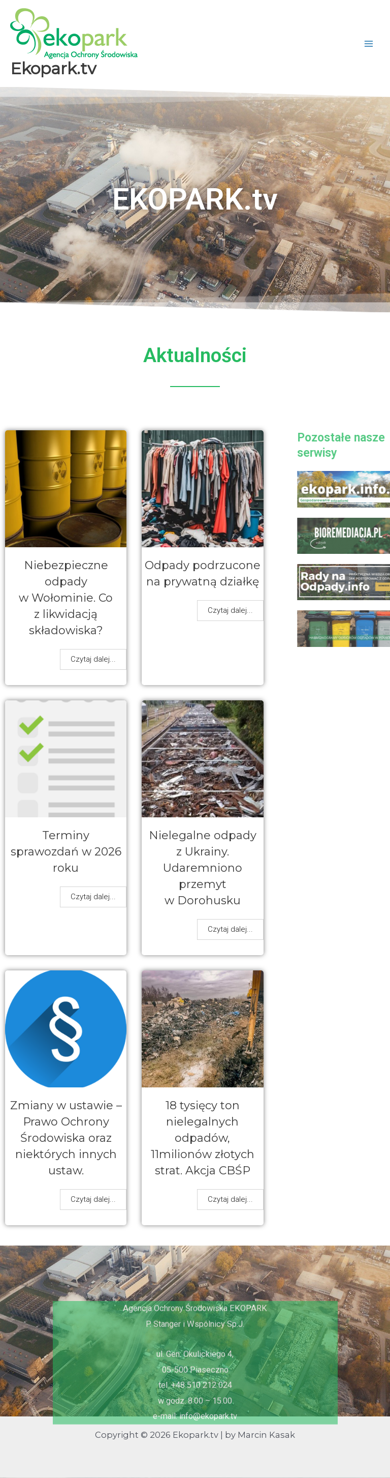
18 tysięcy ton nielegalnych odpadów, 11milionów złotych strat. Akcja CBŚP (202, 1138)
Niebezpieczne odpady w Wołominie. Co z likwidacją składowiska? (66, 597)
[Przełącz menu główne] (368, 43)
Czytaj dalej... (93, 659)
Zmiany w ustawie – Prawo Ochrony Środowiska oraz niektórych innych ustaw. (66, 1138)
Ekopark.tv (53, 68)
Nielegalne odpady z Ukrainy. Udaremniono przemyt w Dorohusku (202, 868)
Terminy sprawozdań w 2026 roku (66, 852)
